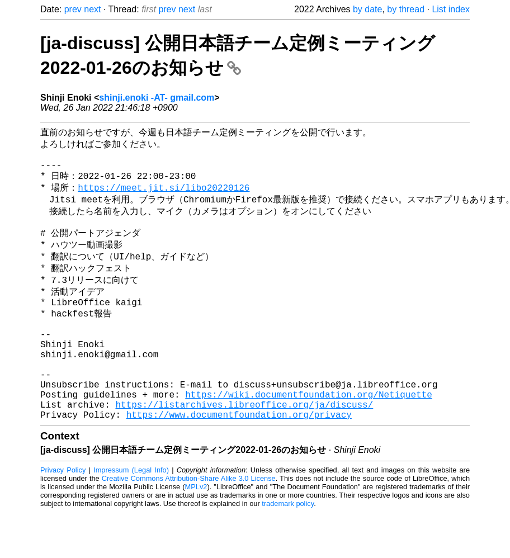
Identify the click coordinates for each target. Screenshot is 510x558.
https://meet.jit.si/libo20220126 (163, 196)
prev (73, 9)
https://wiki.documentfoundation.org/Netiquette (308, 435)
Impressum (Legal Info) (131, 516)
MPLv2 (196, 532)
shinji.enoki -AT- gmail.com (156, 97)
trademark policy (288, 549)
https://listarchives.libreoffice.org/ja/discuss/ (244, 448)
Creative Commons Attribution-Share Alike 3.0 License (189, 524)
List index (451, 9)
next (92, 9)
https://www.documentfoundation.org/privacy (239, 460)
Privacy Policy (63, 516)
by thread (405, 9)
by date (367, 9)
